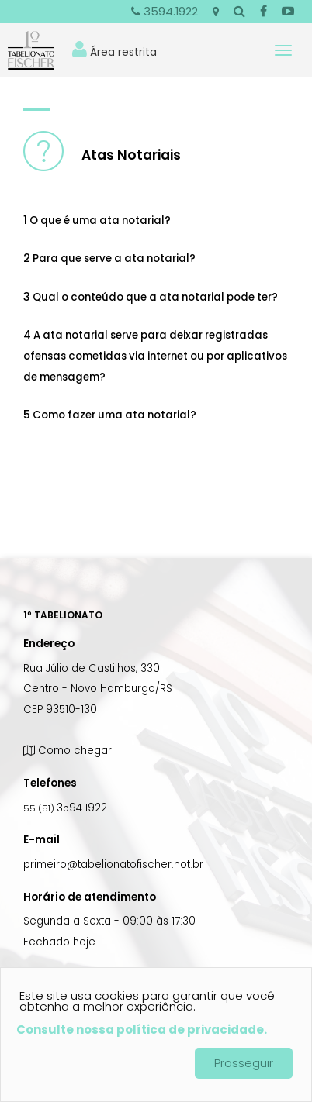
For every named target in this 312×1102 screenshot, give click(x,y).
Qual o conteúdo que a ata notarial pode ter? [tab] (150, 297)
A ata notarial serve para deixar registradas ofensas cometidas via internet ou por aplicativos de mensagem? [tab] (155, 355)
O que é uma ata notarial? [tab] (97, 220)
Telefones (50, 783)
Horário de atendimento (89, 897)
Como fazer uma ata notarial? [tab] (109, 414)
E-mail (41, 839)
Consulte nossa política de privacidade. (141, 1029)
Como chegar (67, 750)
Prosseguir (243, 1063)
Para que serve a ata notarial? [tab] (109, 258)
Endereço (49, 643)
